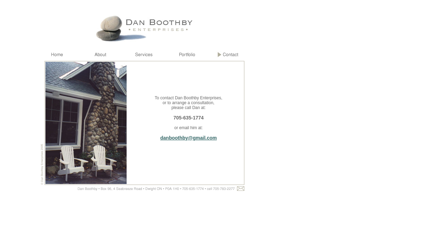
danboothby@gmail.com (188, 138)
